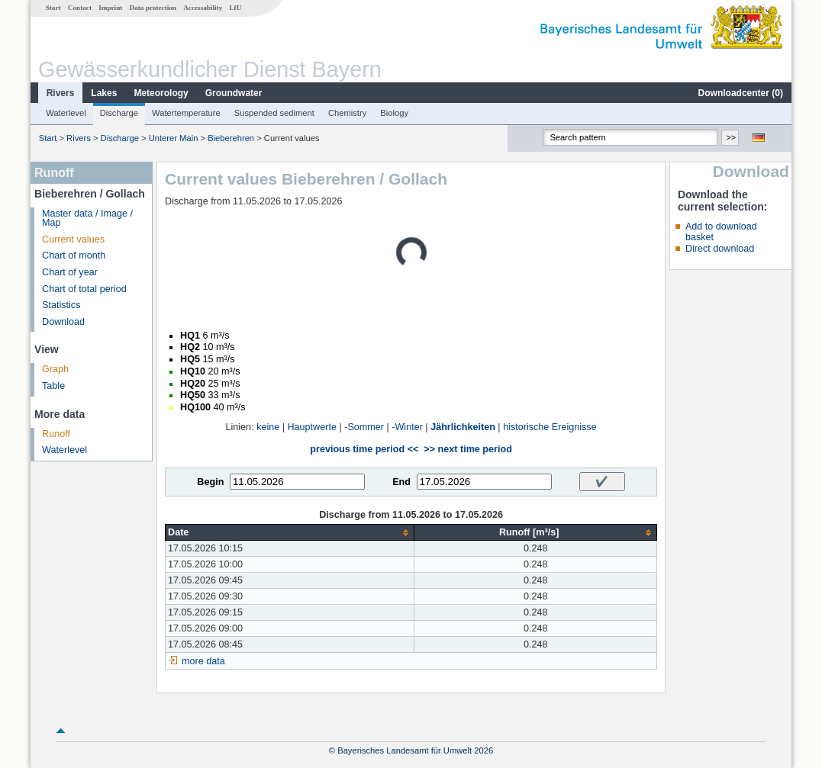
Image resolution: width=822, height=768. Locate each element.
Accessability (202, 7)
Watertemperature (186, 112)
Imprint (110, 7)
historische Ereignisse (550, 427)
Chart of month (73, 255)
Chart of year (70, 272)
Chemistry (347, 112)
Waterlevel (65, 112)
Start (53, 7)
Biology (394, 112)
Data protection (153, 7)
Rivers (61, 93)
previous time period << (364, 449)
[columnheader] (290, 533)
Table (53, 386)
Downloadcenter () (740, 93)
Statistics (61, 305)
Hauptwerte (312, 427)
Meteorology (161, 93)
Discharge (119, 112)
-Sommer (364, 427)
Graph (55, 369)
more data (203, 661)
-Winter (407, 427)
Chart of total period (84, 289)
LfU (235, 7)
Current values (73, 239)
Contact (80, 7)
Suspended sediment (274, 112)
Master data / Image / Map (87, 218)
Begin (210, 482)
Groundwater (234, 93)
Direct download (719, 248)
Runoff (56, 434)
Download (63, 322)
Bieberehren (231, 138)
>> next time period (467, 449)
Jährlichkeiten (462, 427)
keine (267, 427)
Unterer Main (173, 138)
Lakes (104, 93)
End (401, 482)
